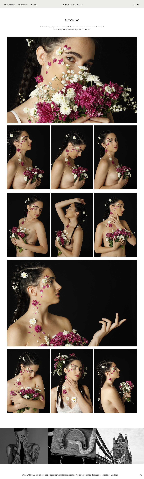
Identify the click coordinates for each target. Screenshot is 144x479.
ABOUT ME (33, 5)
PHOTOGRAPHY (23, 5)
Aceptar (106, 474)
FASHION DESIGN (9, 5)
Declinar (114, 474)
